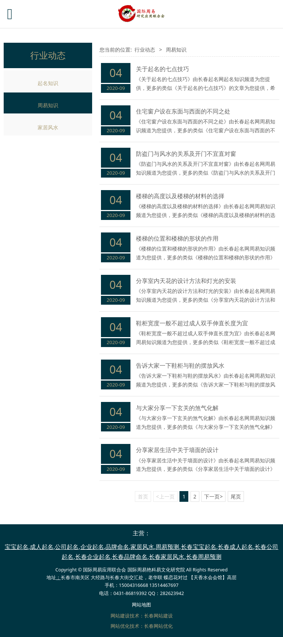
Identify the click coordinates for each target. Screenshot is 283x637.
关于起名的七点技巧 (162, 69)
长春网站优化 (158, 626)
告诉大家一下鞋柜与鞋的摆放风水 (180, 365)
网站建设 (120, 616)
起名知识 (48, 83)
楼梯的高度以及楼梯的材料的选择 (180, 196)
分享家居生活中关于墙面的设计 (177, 450)
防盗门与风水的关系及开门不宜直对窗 (186, 154)
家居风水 (48, 127)
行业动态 (144, 49)
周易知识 (48, 105)
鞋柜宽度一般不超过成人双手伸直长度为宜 (192, 323)
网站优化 (120, 626)
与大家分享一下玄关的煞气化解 (177, 408)
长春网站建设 (158, 616)
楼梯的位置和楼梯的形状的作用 (177, 238)
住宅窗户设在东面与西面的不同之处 (183, 111)
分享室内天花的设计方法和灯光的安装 (186, 281)
